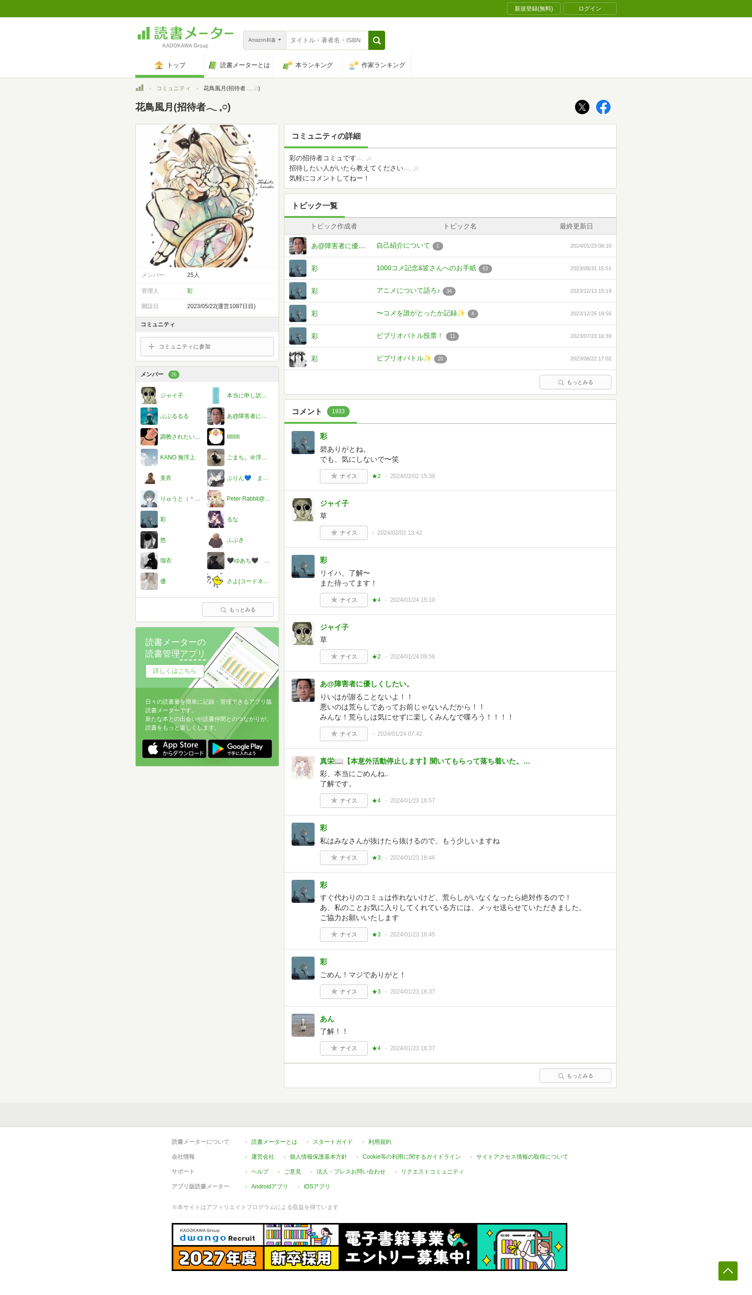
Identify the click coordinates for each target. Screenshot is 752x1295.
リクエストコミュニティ (432, 1172)
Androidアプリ (269, 1186)
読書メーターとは (274, 1142)
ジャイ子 (334, 503)
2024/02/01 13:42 (399, 533)
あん (327, 1019)
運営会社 (262, 1157)
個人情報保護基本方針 (318, 1157)
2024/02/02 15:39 (412, 476)
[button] (376, 40)
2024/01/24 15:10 (412, 600)
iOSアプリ (317, 1186)
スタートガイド (333, 1142)
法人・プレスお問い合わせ (351, 1172)
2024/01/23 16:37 (412, 992)
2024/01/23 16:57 (412, 800)
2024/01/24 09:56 (412, 656)
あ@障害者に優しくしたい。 (355, 246)
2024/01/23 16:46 (412, 858)
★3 (376, 857)
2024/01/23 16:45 (412, 934)
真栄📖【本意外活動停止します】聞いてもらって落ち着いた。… (425, 761)
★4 (376, 600)
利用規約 (379, 1142)
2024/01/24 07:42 (399, 734)
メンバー (160, 375)
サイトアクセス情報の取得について (522, 1157)
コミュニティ (173, 88)
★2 (376, 476)
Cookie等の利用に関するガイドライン (412, 1157)
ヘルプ (260, 1172)
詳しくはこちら (175, 670)
